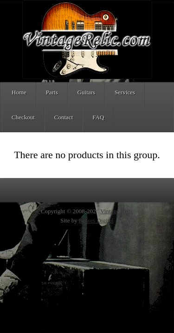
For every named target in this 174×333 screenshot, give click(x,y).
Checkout (23, 117)
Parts (52, 92)
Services (125, 92)
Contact (63, 117)
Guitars (86, 92)
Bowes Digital (96, 220)
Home (19, 92)
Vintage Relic (116, 211)
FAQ (98, 117)
